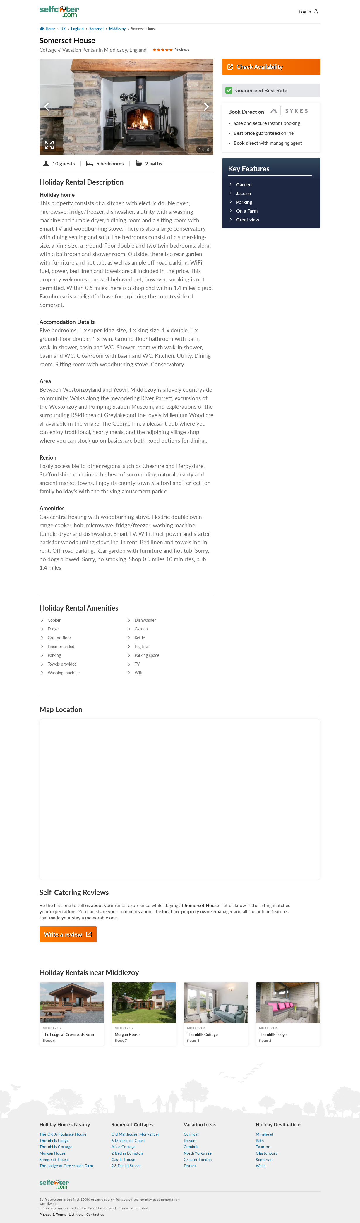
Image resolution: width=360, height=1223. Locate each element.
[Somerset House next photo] (206, 107)
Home (47, 28)
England (77, 29)
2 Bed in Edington (127, 1153)
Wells (260, 1166)
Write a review (68, 934)
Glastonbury (266, 1153)
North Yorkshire (198, 1153)
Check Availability (255, 66)
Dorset (190, 1166)
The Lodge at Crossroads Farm (66, 1166)
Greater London (198, 1160)
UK (63, 29)
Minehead (264, 1134)
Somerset (96, 29)
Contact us (95, 1214)
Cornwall (191, 1134)
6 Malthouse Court (128, 1141)
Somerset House (54, 1160)
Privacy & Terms (53, 1214)
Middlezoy (117, 29)
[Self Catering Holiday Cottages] (59, 10)
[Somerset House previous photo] (47, 107)
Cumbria (191, 1147)
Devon (190, 1141)
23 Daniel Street (126, 1166)
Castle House (123, 1160)
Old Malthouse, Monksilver (135, 1134)
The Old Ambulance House (63, 1134)
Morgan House (53, 1153)
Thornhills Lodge (54, 1141)
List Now (76, 1214)
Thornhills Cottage (56, 1147)
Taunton (263, 1147)
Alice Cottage (124, 1147)
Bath (260, 1141)
